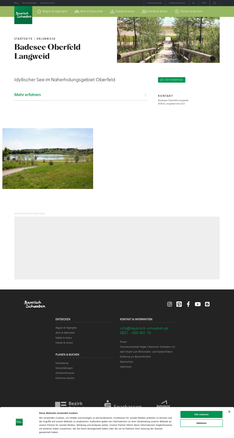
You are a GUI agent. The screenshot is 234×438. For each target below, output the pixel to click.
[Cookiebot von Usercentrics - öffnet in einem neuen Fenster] (19, 432)
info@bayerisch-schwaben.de (144, 328)
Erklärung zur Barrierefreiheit (135, 356)
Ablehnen (201, 414)
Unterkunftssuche (65, 372)
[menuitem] (52, 11)
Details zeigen (46, 432)
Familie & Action (64, 342)
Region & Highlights (66, 327)
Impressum (125, 366)
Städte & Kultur (64, 337)
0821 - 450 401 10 (135, 332)
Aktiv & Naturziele (65, 332)
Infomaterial (62, 363)
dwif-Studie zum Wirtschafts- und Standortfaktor (146, 351)
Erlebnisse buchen (65, 378)
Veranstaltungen (64, 367)
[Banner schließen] (229, 403)
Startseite (23, 39)
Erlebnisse (46, 39)
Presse (123, 341)
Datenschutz (126, 361)
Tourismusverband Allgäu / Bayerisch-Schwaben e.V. (147, 346)
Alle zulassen (201, 406)
